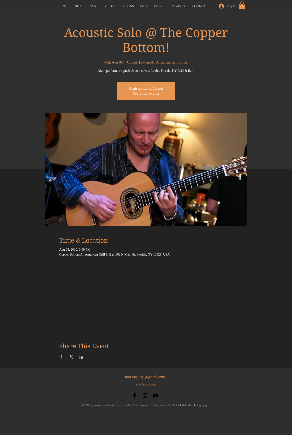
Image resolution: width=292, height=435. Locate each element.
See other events (146, 93)
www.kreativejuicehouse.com (133, 405)
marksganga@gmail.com (145, 377)
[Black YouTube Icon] (155, 395)
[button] (178, 6)
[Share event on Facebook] (61, 357)
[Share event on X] (71, 357)
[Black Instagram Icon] (145, 395)
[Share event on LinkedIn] (81, 357)
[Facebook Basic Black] (135, 395)
